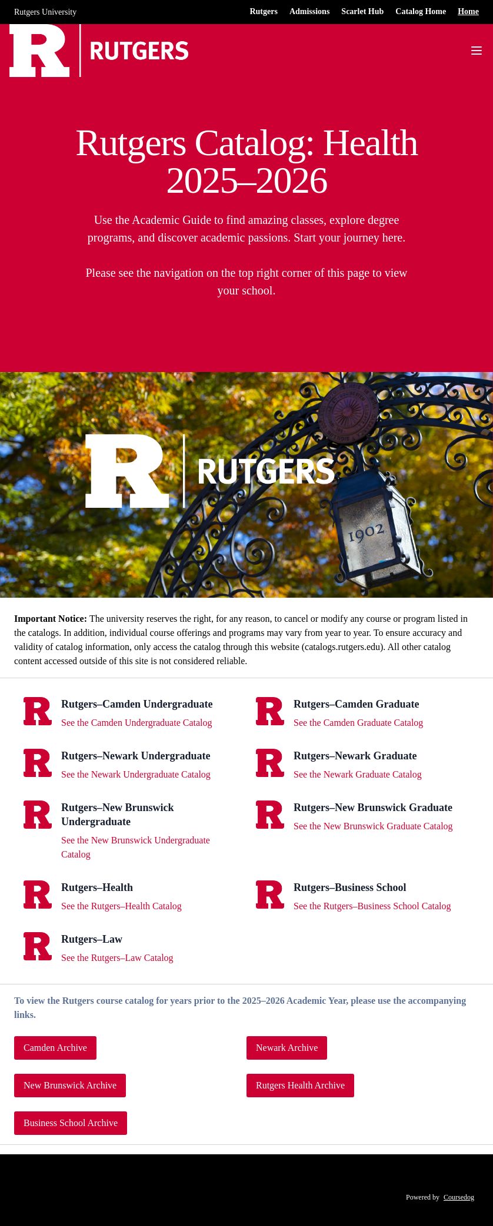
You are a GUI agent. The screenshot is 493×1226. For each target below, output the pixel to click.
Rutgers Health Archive (300, 1085)
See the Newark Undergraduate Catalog (136, 774)
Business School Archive (71, 1123)
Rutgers (263, 11)
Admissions (309, 11)
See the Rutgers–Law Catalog (117, 958)
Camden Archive (55, 1048)
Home (468, 11)
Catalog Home (420, 11)
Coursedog (459, 1197)
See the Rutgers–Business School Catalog (372, 906)
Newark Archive (287, 1048)
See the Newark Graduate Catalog (358, 774)
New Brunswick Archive (70, 1085)
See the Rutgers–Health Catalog (121, 906)
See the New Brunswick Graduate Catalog (373, 826)
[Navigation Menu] (476, 50)
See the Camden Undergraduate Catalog (136, 723)
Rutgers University (45, 12)
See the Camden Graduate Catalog (358, 723)
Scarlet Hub (362, 11)
